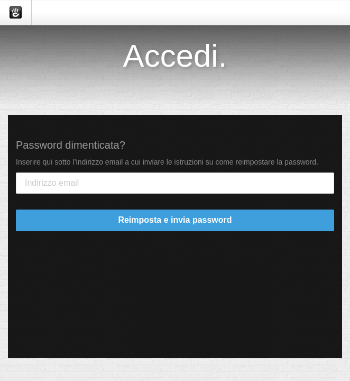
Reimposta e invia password (175, 219)
